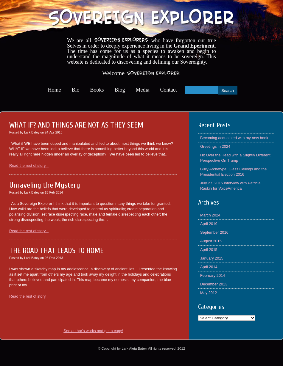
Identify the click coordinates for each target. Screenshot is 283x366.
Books (97, 90)
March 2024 (210, 215)
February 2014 (212, 275)
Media (143, 90)
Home (54, 90)
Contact (168, 90)
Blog (120, 90)
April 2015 (208, 249)
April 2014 (208, 267)
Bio (76, 90)
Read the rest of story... (29, 165)
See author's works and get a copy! (93, 331)
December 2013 (213, 284)
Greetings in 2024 (215, 146)
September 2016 (214, 232)
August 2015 (211, 241)
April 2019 (208, 224)
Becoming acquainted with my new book (234, 138)
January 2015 (211, 258)
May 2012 (208, 292)
